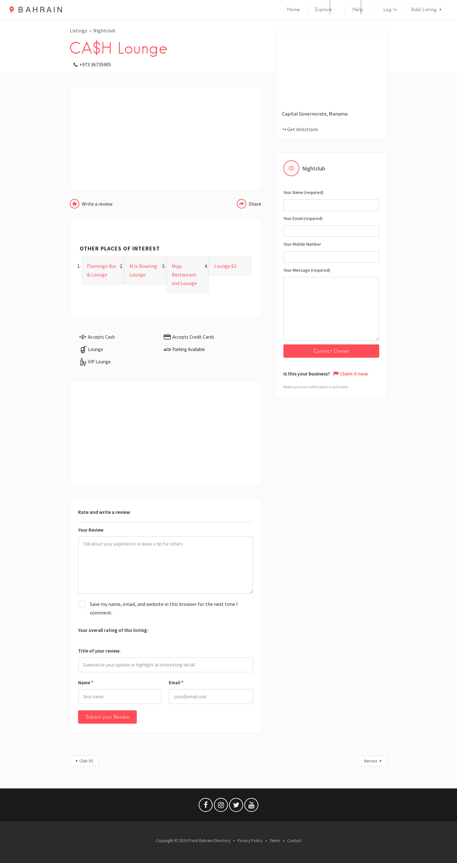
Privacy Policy (249, 840)
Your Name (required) (331, 200)
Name (85, 683)
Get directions (302, 129)
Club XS (86, 761)
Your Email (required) (331, 226)
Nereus (371, 761)
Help (357, 9)
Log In (390, 9)
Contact (294, 840)
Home (293, 9)
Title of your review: (99, 651)
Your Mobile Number (331, 252)
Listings (78, 30)
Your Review (90, 530)
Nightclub (104, 30)
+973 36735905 (95, 64)
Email (176, 683)
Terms (274, 840)
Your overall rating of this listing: (113, 630)
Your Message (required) (331, 304)
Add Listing (424, 9)
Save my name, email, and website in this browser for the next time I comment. (164, 608)
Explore (323, 9)
